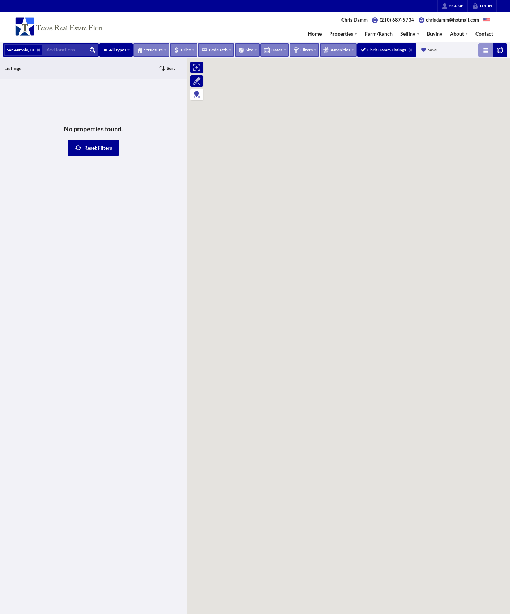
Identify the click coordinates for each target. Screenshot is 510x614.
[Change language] (486, 19)
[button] (93, 148)
